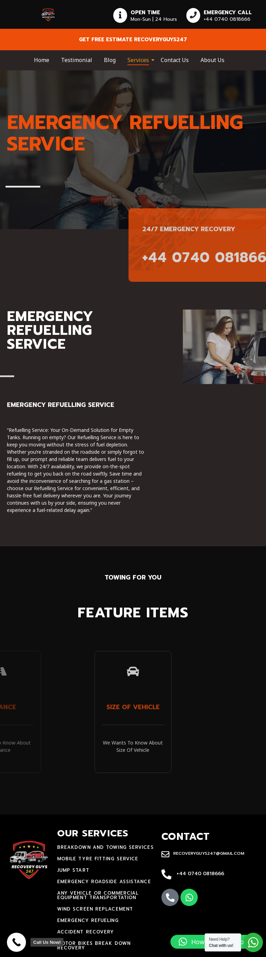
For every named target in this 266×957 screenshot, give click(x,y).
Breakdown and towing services (105, 847)
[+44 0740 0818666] (166, 874)
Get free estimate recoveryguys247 (133, 39)
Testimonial (76, 60)
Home (41, 60)
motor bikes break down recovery (94, 945)
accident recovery (85, 932)
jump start (73, 870)
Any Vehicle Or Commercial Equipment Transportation (98, 895)
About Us (212, 60)
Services (139, 60)
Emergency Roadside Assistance (104, 881)
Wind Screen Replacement (95, 909)
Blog (110, 60)
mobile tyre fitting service (98, 858)
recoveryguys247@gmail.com (208, 853)
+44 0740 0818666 (200, 873)
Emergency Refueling (88, 920)
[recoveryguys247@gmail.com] (165, 854)
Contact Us (175, 60)
